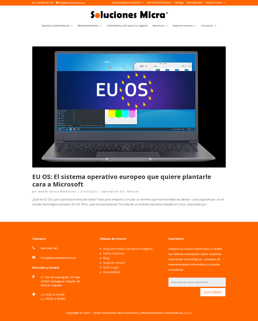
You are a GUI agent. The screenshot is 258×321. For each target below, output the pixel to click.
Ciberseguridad (194, 3)
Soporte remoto (213, 3)
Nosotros (158, 25)
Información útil (113, 191)
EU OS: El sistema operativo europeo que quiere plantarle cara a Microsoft (121, 180)
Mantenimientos (88, 25)
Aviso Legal (110, 267)
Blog (106, 258)
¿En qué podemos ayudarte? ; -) (128, 3)
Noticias (133, 191)
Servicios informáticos (56, 25)
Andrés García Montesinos (57, 191)
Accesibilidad (111, 272)
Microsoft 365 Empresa (159, 3)
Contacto (207, 25)
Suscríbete (213, 292)
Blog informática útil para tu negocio (128, 249)
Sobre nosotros (113, 253)
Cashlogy (178, 3)
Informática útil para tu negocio (127, 25)
